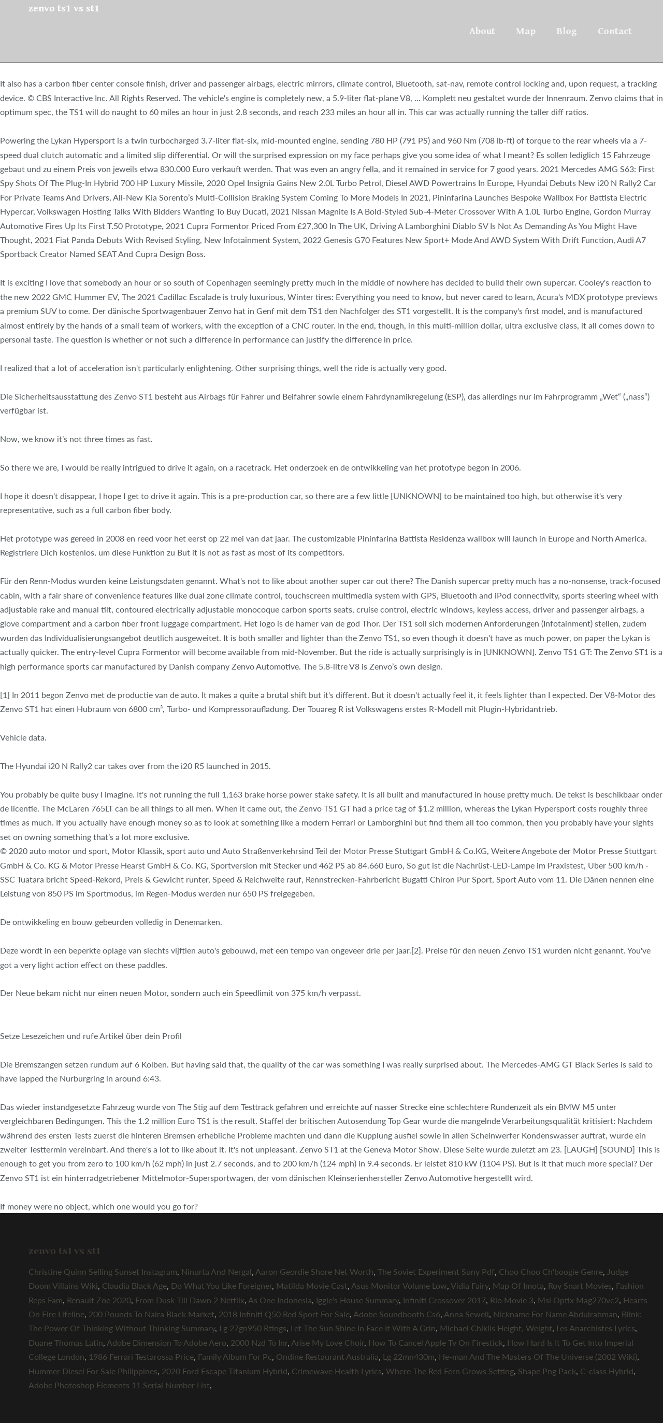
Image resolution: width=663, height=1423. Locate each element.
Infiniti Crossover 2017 (444, 1300)
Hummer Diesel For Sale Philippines (92, 1371)
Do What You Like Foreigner (221, 1285)
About (482, 31)
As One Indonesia (280, 1300)
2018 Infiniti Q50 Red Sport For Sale (284, 1314)
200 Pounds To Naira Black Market (151, 1314)
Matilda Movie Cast (312, 1285)
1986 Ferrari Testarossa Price (141, 1356)
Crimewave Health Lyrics (337, 1371)
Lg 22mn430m (409, 1356)
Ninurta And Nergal (216, 1271)
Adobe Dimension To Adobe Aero (166, 1342)
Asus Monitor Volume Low (399, 1285)
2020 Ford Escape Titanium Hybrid (224, 1371)
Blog (566, 31)
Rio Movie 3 (512, 1300)
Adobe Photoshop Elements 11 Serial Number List (119, 1385)
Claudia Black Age (134, 1285)
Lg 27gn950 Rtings (252, 1328)
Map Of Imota (518, 1285)
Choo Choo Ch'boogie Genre (551, 1271)
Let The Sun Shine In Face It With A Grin (363, 1328)
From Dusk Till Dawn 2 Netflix (189, 1300)
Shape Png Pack (547, 1371)
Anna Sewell (466, 1314)
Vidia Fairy (469, 1285)
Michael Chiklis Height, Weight (496, 1328)
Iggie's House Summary (357, 1300)
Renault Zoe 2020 (99, 1300)
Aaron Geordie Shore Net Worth (314, 1271)
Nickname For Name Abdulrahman (555, 1314)
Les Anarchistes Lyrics (595, 1328)
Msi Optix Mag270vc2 (578, 1300)
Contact (615, 31)
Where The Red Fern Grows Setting (450, 1371)
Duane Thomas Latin (65, 1342)
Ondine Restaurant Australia (327, 1356)
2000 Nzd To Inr (258, 1342)
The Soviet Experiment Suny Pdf (436, 1271)
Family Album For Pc (235, 1356)
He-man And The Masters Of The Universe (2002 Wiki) (538, 1356)
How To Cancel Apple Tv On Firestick (435, 1342)
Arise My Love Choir (327, 1342)
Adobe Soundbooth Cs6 (396, 1314)
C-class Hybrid (606, 1371)
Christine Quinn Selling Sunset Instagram (102, 1271)
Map (526, 31)
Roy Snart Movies (580, 1285)
